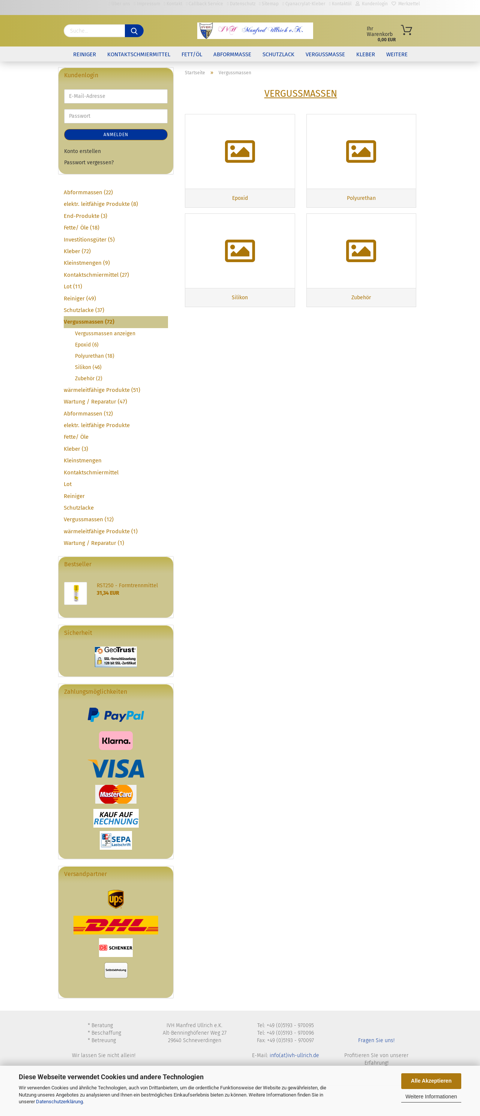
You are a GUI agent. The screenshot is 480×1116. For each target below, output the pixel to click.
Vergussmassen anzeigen (105, 333)
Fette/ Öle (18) (81, 227)
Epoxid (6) (87, 345)
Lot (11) (73, 286)
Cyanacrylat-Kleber (303, 3)
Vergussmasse (325, 54)
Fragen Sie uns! (376, 1040)
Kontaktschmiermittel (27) (96, 275)
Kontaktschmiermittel (138, 54)
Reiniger (84, 54)
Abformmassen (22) (88, 192)
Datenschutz (241, 3)
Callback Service (204, 3)
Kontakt (173, 3)
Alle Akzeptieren (431, 1081)
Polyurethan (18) (94, 356)
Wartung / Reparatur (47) (95, 401)
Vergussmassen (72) (89, 321)
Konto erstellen (82, 151)
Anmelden (116, 134)
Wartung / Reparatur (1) (94, 543)
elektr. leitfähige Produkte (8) (101, 204)
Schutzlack (278, 54)
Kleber (365, 54)
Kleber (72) (77, 251)
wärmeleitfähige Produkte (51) (102, 390)
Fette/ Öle (76, 437)
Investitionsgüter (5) (89, 239)
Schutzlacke (79, 507)
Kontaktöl (340, 3)
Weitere (397, 54)
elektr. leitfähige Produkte (97, 425)
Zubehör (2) (88, 378)
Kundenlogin (372, 3)
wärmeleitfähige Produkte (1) (101, 531)
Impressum (147, 3)
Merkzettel (406, 3)
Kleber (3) (76, 449)
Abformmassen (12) (88, 413)
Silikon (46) (88, 367)
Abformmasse (232, 54)
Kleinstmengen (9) (87, 263)
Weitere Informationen (431, 1097)
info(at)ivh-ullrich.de (294, 1055)
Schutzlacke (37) (84, 310)
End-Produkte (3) (85, 216)
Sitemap (269, 3)
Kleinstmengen (83, 460)
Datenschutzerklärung (59, 1101)
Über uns (119, 3)
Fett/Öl (192, 54)
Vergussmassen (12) (89, 519)
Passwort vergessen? (89, 162)
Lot (68, 484)
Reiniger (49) (80, 298)
